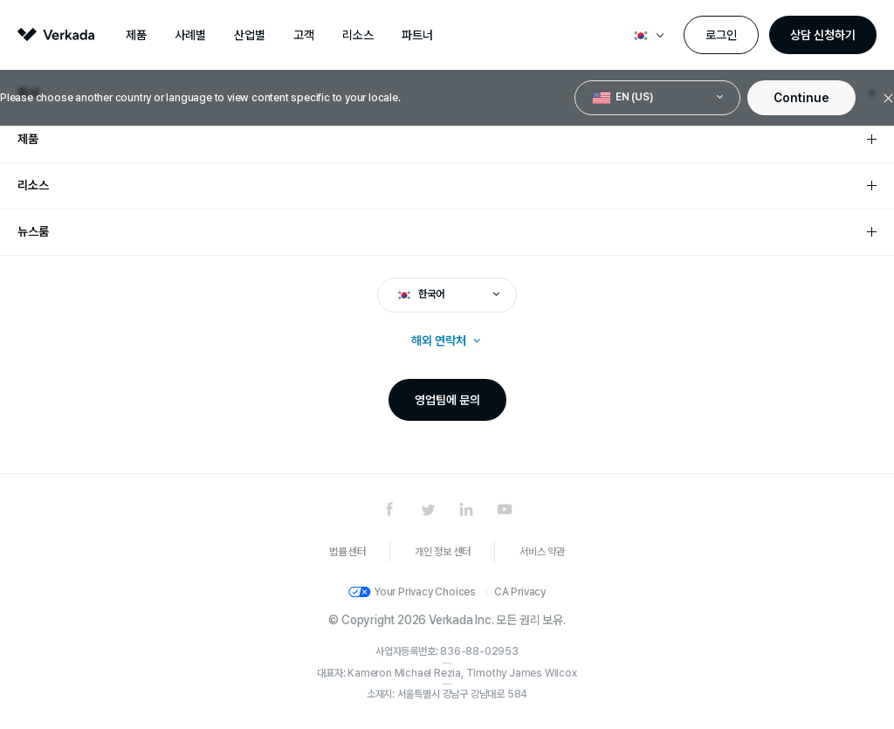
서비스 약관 (542, 552)
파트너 (417, 35)
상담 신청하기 (823, 35)
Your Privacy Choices (425, 592)
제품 (136, 35)
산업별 (249, 35)
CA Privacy (520, 592)
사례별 (190, 35)
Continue (801, 98)
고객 (303, 35)
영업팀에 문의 (447, 400)
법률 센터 (347, 552)
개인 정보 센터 (443, 552)
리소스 (358, 35)
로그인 (721, 35)
